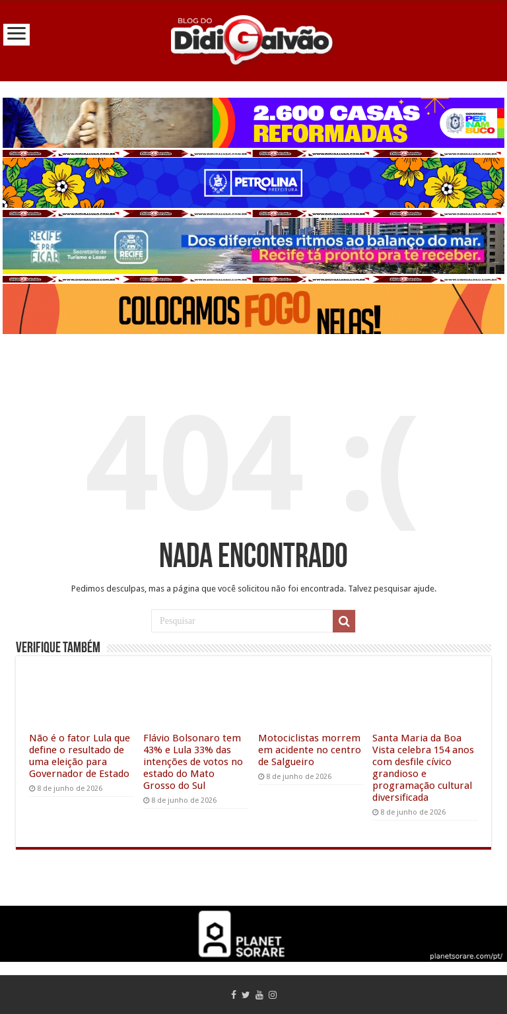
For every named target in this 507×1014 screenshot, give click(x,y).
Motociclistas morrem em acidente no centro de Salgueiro (309, 750)
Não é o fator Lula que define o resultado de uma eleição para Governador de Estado (79, 756)
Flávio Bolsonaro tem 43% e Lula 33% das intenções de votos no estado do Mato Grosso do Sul (193, 762)
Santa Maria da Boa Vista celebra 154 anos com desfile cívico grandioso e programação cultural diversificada (423, 767)
